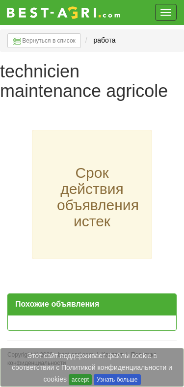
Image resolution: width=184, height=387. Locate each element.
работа (104, 40)
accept (80, 379)
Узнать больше (117, 379)
